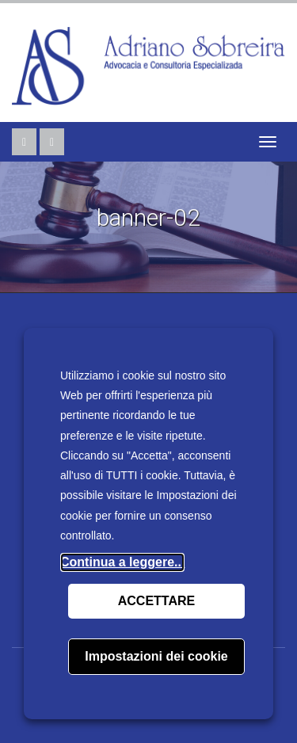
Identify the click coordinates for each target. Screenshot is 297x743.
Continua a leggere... (122, 562)
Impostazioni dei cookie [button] (156, 656)
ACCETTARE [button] (156, 601)
